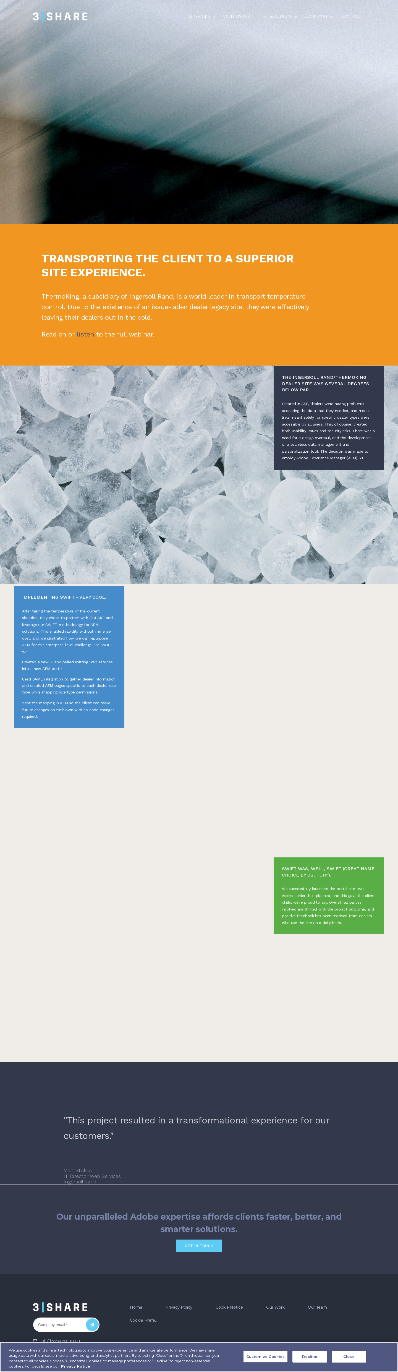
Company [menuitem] (316, 16)
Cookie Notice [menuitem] (229, 1264)
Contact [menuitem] (352, 16)
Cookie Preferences (146, 1277)
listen (85, 334)
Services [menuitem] (199, 16)
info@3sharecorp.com (61, 1297)
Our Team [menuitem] (317, 1264)
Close (349, 1356)
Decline (309, 1356)
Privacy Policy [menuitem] (179, 1264)
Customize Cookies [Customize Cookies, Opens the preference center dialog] (265, 1356)
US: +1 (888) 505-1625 (60, 1308)
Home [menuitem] (136, 1264)
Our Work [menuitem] (236, 16)
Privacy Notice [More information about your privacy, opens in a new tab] (75, 1366)
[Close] (389, 1356)
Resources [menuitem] (277, 16)
